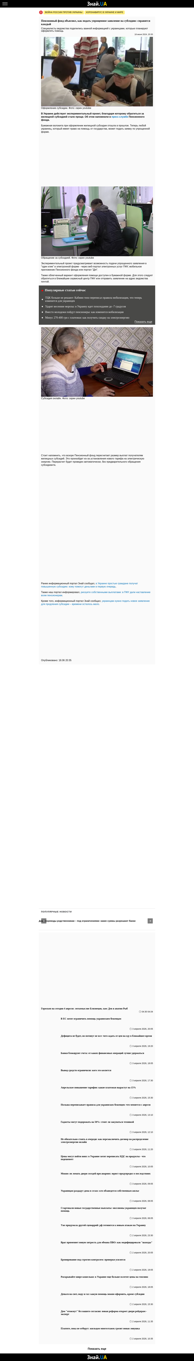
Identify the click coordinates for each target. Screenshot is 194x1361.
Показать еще (143, 321)
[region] (97, 159)
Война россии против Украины (63, 12)
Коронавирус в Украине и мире (104, 12)
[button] (43, 920)
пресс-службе (120, 116)
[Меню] (5, 3)
